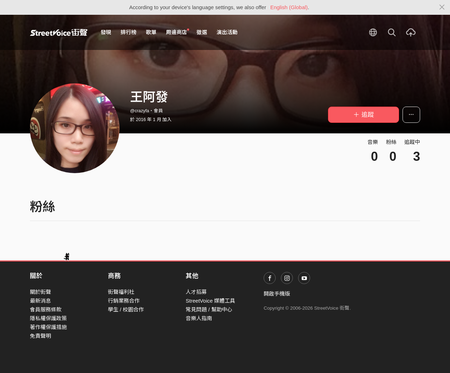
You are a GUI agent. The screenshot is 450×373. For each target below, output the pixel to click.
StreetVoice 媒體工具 (210, 301)
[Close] (442, 7)
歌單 (151, 32)
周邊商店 (177, 32)
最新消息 (40, 301)
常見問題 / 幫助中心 (209, 309)
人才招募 (196, 292)
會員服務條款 (46, 309)
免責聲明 (40, 336)
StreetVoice (59, 32)
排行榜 (128, 32)
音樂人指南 (199, 318)
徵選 (202, 32)
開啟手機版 (277, 294)
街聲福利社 (121, 292)
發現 (106, 32)
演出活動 (227, 32)
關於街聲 (40, 292)
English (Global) (289, 7)
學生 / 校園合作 (126, 309)
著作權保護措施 (48, 327)
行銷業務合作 (124, 301)
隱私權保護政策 (48, 318)
